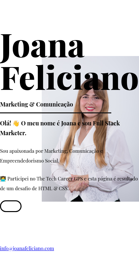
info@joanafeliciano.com (27, 248)
